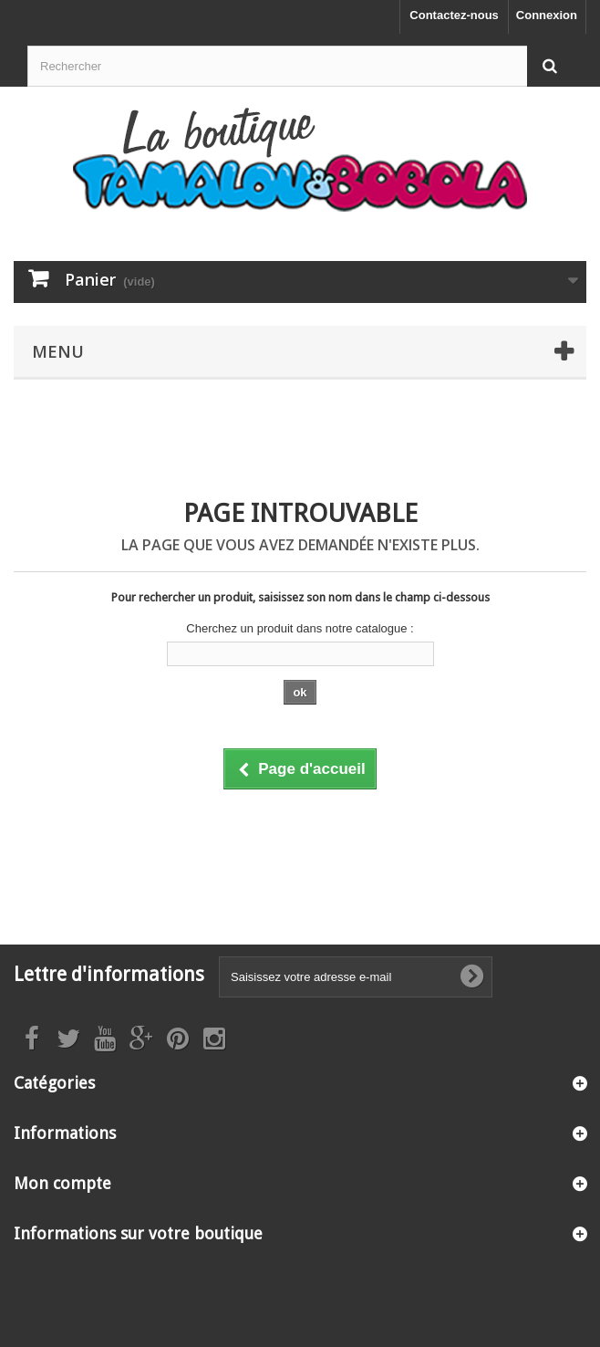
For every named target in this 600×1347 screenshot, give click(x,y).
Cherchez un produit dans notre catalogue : (299, 628)
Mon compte (62, 1183)
